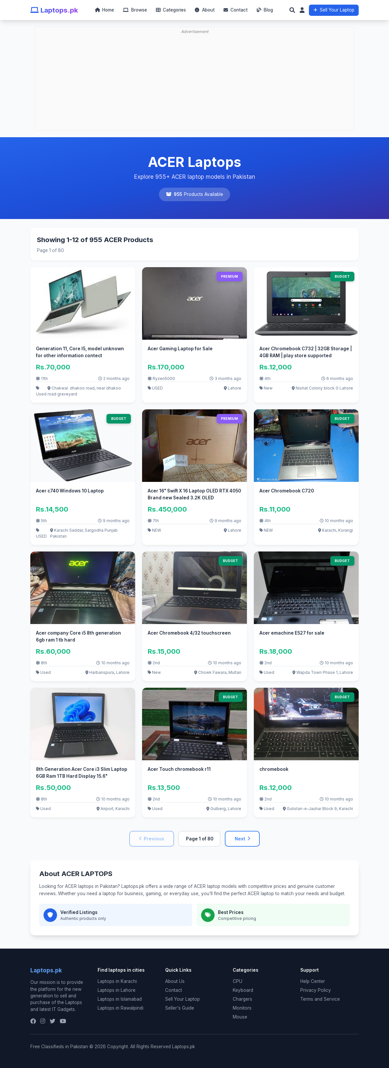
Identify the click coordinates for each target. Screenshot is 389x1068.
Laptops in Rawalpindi (120, 1008)
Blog (265, 10)
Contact (236, 10)
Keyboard (243, 990)
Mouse (240, 1017)
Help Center (312, 981)
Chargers (242, 999)
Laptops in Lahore (116, 990)
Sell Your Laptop (334, 10)
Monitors (242, 1008)
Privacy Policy (315, 990)
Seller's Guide (179, 1008)
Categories (171, 10)
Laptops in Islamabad (120, 999)
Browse (135, 10)
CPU (237, 981)
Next (243, 838)
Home (104, 10)
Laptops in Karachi (117, 981)
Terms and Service (320, 999)
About (204, 10)
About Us (175, 981)
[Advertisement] (194, 61)
